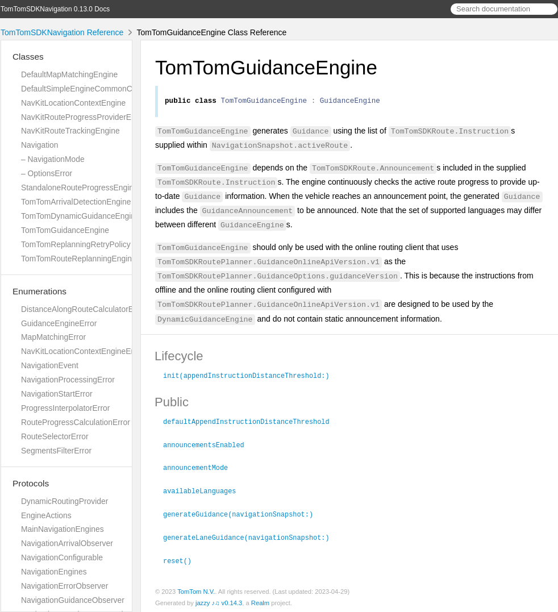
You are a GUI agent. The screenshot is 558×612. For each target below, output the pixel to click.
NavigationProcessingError (68, 379)
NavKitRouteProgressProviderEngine (86, 117)
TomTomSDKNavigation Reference (62, 32)
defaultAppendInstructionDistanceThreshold (251, 422)
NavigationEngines (54, 571)
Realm (260, 600)
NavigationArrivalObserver (67, 543)
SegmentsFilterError (56, 450)
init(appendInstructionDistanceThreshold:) (251, 376)
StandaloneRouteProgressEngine (79, 187)
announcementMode (200, 467)
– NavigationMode (53, 159)
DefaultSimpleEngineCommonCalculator (91, 88)
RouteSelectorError (55, 436)
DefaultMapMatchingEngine (69, 74)
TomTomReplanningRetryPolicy (76, 244)
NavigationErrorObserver (64, 585)
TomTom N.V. (196, 588)
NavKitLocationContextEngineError (82, 351)
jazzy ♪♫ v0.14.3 (218, 600)
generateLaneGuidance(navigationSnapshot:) (251, 535)
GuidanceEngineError (59, 323)
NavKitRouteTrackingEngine (70, 130)
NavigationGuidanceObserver (72, 600)
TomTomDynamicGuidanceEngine (80, 215)
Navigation (40, 144)
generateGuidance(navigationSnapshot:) (243, 512)
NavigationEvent (49, 365)
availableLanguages (204, 489)
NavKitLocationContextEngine (73, 102)
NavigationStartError (57, 393)
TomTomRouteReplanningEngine (78, 258)
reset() (182, 558)
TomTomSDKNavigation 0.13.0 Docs (55, 9)
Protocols (31, 483)
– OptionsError (46, 173)
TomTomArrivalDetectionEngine (76, 201)
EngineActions (46, 515)
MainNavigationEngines (62, 529)
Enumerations (39, 291)
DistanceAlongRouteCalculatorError (83, 309)
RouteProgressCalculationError (75, 422)
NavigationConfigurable (62, 557)
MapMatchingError (53, 337)
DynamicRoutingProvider (64, 501)
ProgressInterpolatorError (65, 408)
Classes (28, 56)
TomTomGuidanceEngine (65, 230)
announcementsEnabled (208, 444)
